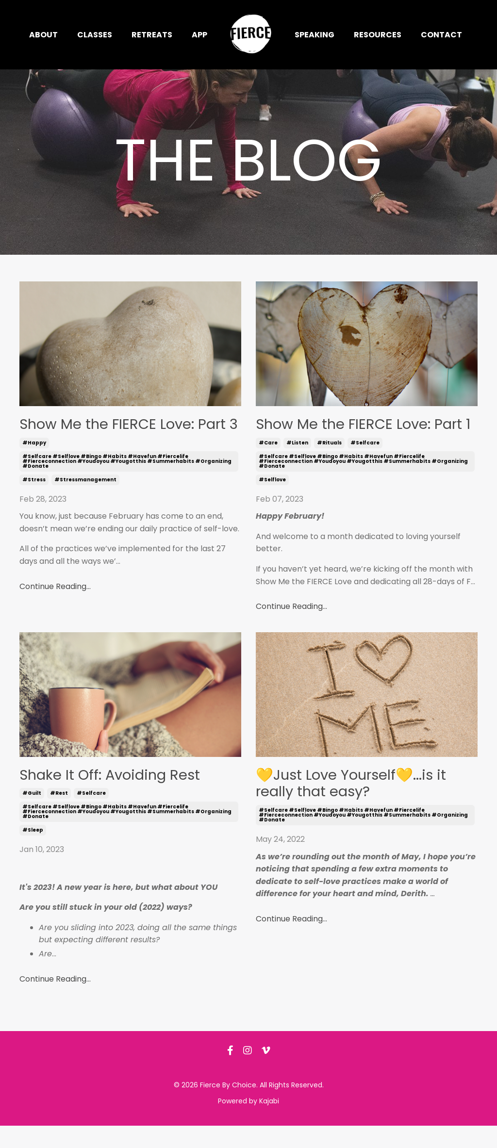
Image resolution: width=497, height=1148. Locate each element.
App (199, 34)
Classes (94, 34)
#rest (59, 815)
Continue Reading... (55, 606)
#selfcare (365, 463)
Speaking (314, 34)
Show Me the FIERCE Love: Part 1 (351, 434)
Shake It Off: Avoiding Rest (118, 796)
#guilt (31, 815)
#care (268, 463)
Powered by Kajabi (248, 1123)
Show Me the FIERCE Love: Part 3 (114, 434)
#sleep (32, 852)
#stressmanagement (85, 500)
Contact (441, 34)
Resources (377, 34)
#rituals (329, 463)
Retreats (152, 34)
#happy (34, 463)
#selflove (272, 500)
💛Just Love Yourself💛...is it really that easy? (360, 805)
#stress (34, 500)
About (43, 34)
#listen (297, 463)
